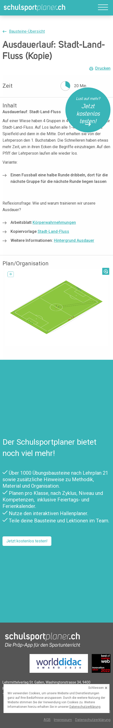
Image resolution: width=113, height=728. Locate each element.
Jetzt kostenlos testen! (27, 541)
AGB (47, 720)
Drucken (102, 68)
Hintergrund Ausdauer (74, 240)
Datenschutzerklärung (92, 720)
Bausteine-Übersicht (27, 31)
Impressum (63, 720)
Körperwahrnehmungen (54, 222)
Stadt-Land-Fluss (53, 231)
